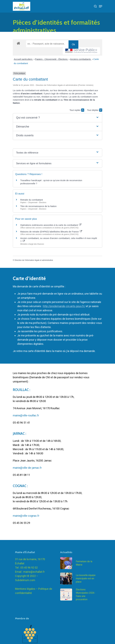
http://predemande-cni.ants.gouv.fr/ (64, 306)
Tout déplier (94, 110)
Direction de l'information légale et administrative (34, 260)
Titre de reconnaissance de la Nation (38, 206)
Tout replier (77, 110)
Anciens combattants (80, 59)
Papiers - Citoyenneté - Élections (51, 59)
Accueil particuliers (23, 59)
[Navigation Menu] (100, 6)
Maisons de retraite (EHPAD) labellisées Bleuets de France (51, 231)
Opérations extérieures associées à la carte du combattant (50, 225)
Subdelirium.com (25, 590)
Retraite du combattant (31, 199)
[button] (57, 117)
